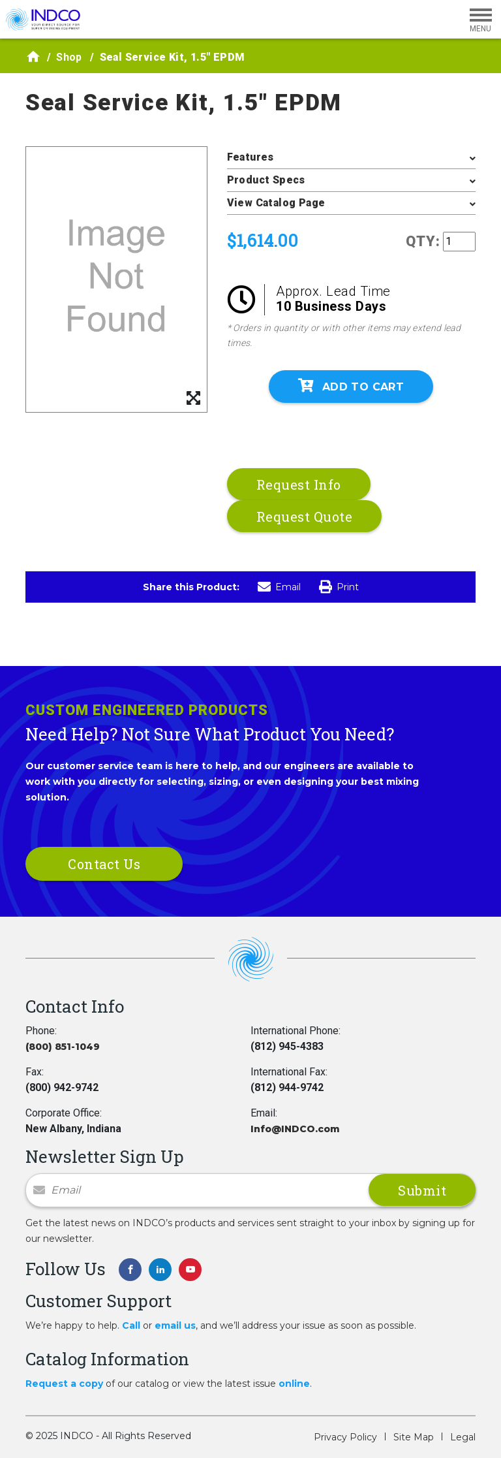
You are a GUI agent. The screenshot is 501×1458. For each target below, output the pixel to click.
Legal (463, 1437)
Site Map (413, 1437)
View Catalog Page (276, 203)
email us (175, 1325)
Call (131, 1325)
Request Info (298, 484)
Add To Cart (351, 386)
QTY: (423, 241)
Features (250, 157)
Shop (69, 57)
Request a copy (64, 1383)
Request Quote (304, 516)
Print (339, 587)
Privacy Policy (345, 1437)
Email (279, 587)
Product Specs (266, 180)
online (294, 1383)
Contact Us (104, 863)
